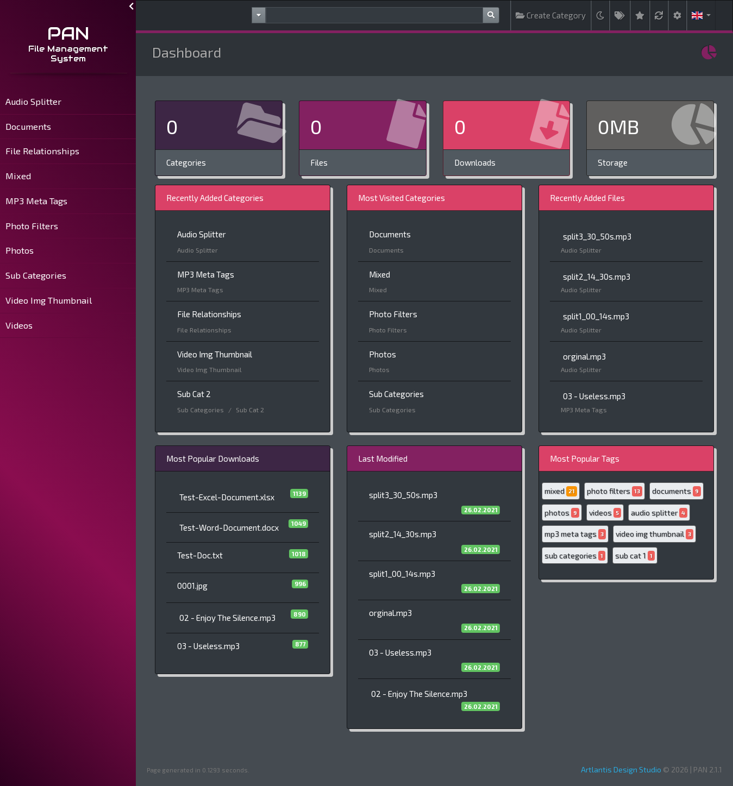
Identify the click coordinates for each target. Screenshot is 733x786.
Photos (19, 250)
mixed (560, 491)
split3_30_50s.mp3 (597, 236)
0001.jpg (192, 585)
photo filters (614, 491)
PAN (68, 33)
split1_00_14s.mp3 (596, 316)
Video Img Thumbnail (48, 300)
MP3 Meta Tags (36, 201)
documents (676, 491)
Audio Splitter (33, 101)
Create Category (551, 15)
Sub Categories (35, 275)
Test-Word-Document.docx (229, 527)
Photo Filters (31, 226)
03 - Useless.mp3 (594, 396)
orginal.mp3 (584, 356)
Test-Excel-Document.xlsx (226, 497)
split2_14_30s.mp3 (596, 276)
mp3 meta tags (575, 534)
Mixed (18, 176)
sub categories (574, 556)
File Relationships (42, 151)
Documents (28, 126)
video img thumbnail (654, 534)
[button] (701, 15)
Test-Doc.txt (200, 555)
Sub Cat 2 (194, 394)
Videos (19, 325)
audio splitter (659, 513)
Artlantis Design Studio (621, 769)
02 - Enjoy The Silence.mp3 (227, 617)
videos (605, 513)
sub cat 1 (635, 556)
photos (561, 513)
